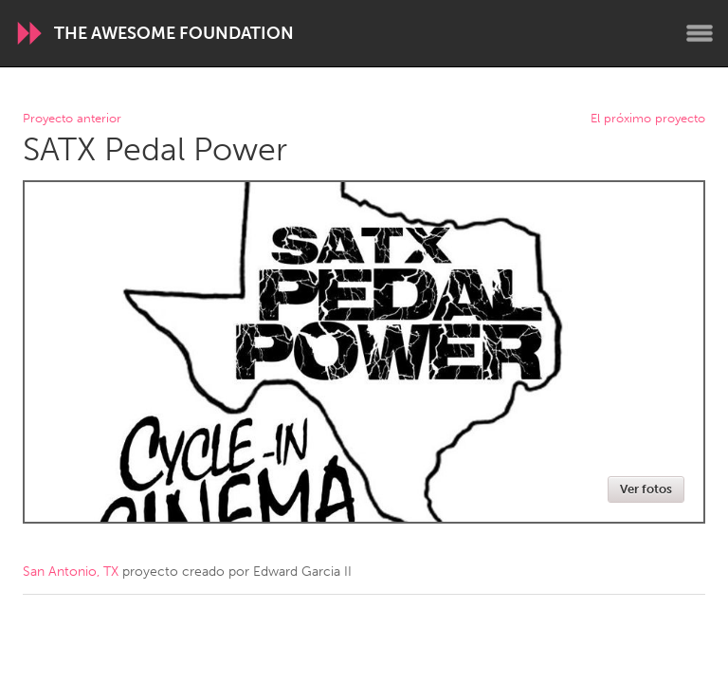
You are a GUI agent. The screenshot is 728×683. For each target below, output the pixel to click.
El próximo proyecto (648, 119)
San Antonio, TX (70, 571)
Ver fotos (646, 489)
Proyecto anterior (72, 119)
